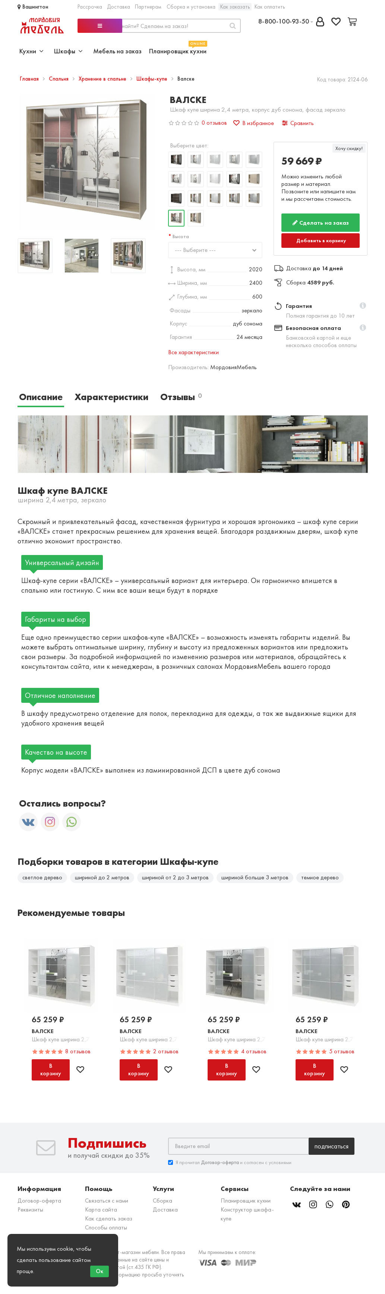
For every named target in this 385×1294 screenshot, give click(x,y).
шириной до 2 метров (102, 877)
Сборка (162, 1200)
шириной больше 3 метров (254, 877)
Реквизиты (30, 1209)
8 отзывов (78, 1051)
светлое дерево (42, 877)
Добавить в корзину (321, 240)
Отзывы (181, 397)
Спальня (59, 78)
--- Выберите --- (195, 250)
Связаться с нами (106, 1200)
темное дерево (320, 877)
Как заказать (235, 6)
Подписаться (331, 1146)
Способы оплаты (106, 1227)
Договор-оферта (39, 1200)
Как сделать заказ (108, 1218)
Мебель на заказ (117, 51)
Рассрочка (90, 6)
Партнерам (148, 6)
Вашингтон (33, 6)
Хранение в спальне (103, 78)
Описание (41, 397)
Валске (43, 1031)
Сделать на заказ (321, 223)
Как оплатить (270, 6)
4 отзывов (253, 1051)
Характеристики (111, 397)
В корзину (50, 1069)
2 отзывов (166, 1051)
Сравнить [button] (298, 123)
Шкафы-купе (152, 78)
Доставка (118, 6)
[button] (363, 306)
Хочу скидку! (349, 148)
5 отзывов (341, 1051)
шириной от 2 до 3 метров (175, 877)
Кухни (31, 51)
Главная (30, 78)
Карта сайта (101, 1209)
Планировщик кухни (177, 50)
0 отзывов (214, 123)
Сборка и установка (191, 6)
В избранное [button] (253, 123)
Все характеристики (193, 352)
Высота (181, 236)
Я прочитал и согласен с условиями (229, 1162)
